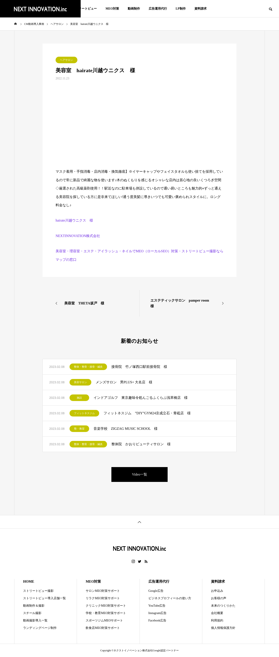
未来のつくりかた (223, 605)
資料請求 (200, 8)
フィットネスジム (84, 413)
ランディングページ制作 (40, 628)
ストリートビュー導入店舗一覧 (44, 598)
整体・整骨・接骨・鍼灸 (88, 366)
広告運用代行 (158, 8)
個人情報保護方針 (223, 628)
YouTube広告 (157, 605)
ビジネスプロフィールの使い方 (169, 598)
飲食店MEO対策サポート (103, 628)
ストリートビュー (84, 8)
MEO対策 (112, 8)
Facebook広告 (157, 620)
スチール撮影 (32, 613)
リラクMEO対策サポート (103, 598)
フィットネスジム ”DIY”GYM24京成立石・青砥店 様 (147, 413)
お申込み (217, 590)
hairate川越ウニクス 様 (74, 220)
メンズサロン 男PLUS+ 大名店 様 (124, 382)
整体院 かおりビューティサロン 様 (141, 444)
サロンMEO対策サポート (103, 590)
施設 (79, 397)
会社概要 (217, 613)
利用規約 (217, 620)
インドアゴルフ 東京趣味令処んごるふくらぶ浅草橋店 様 (141, 397)
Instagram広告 (157, 613)
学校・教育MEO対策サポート (106, 613)
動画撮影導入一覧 (35, 620)
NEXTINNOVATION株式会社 (78, 236)
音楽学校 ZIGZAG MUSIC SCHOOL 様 (126, 428)
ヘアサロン (66, 59)
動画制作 (134, 8)
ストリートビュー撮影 (38, 590)
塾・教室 (79, 428)
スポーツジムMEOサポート (104, 620)
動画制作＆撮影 (33, 605)
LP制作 (181, 8)
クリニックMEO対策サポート (106, 605)
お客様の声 (218, 598)
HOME (28, 581)
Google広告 (155, 590)
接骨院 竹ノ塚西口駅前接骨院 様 (139, 367)
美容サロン (80, 382)
